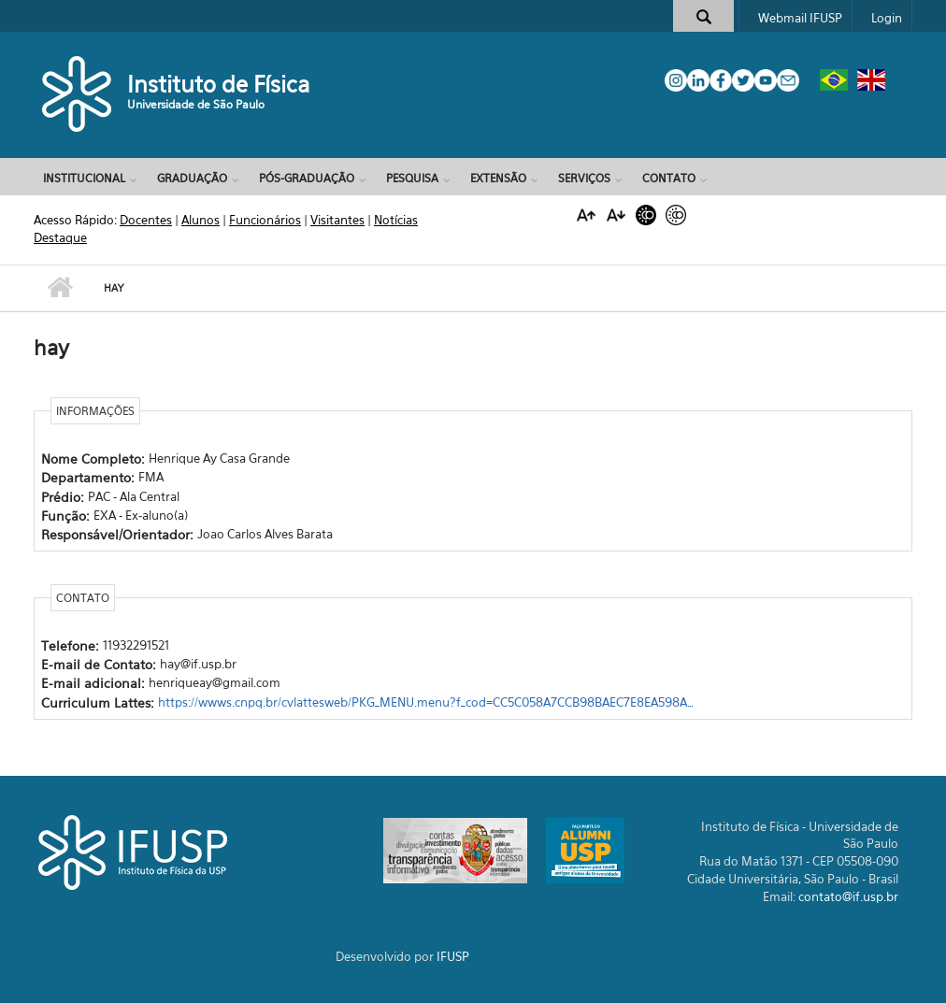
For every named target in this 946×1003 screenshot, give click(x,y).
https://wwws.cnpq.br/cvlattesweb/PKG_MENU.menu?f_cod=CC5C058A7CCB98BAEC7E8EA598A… (426, 702)
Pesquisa (412, 178)
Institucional (84, 178)
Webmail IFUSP (800, 17)
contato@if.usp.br (848, 896)
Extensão (498, 178)
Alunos (200, 219)
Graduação (192, 178)
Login (886, 17)
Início (59, 288)
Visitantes (337, 219)
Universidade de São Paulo (196, 104)
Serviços (584, 178)
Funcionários (265, 219)
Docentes (146, 219)
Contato (668, 178)
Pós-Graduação (306, 178)
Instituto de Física (218, 84)
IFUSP (453, 956)
